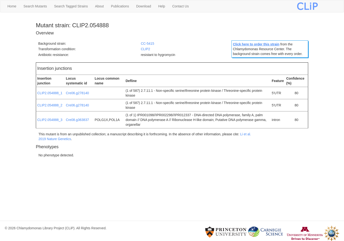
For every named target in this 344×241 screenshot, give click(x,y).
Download (143, 6)
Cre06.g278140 (77, 93)
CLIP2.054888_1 (49, 93)
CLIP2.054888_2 (49, 105)
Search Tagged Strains (71, 6)
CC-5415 (147, 43)
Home (11, 6)
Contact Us (180, 6)
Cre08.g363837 (77, 120)
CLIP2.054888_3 (49, 120)
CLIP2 (145, 49)
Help (161, 6)
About (99, 6)
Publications (120, 6)
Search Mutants (35, 6)
